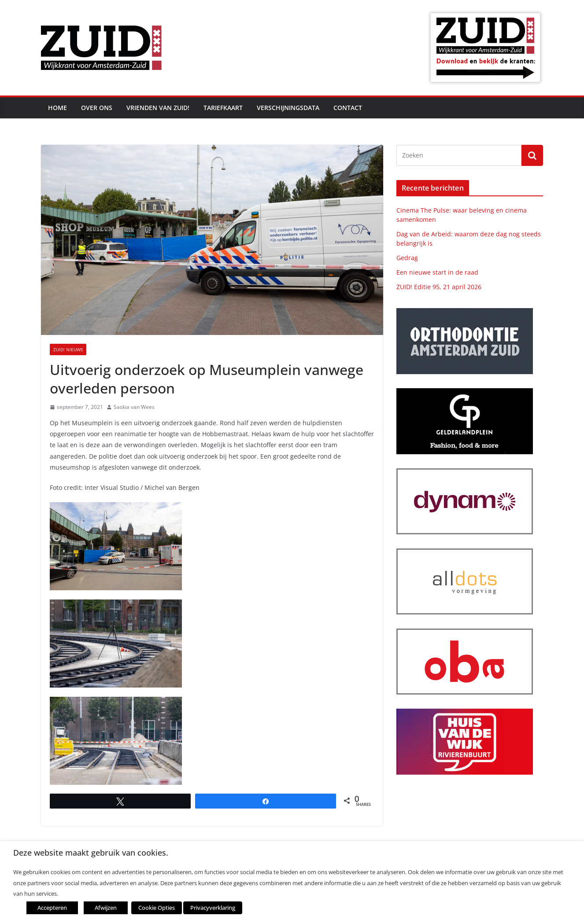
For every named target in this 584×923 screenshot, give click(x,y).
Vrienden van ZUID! (157, 107)
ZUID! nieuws (68, 349)
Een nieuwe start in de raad (437, 272)
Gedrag (407, 258)
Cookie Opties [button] (156, 908)
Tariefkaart (223, 107)
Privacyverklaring (212, 908)
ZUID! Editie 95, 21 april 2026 (438, 287)
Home (57, 107)
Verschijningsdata (288, 107)
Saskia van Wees (134, 407)
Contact (347, 107)
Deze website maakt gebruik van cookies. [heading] (90, 853)
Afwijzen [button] (106, 908)
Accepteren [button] (52, 908)
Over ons (96, 107)
